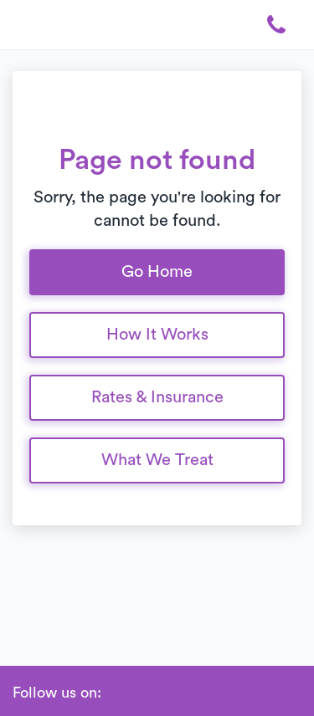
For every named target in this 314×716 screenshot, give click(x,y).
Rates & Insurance (157, 397)
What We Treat (157, 460)
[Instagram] (168, 693)
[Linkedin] (143, 693)
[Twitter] (193, 693)
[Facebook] (118, 693)
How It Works (157, 334)
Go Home (157, 271)
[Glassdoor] (218, 693)
